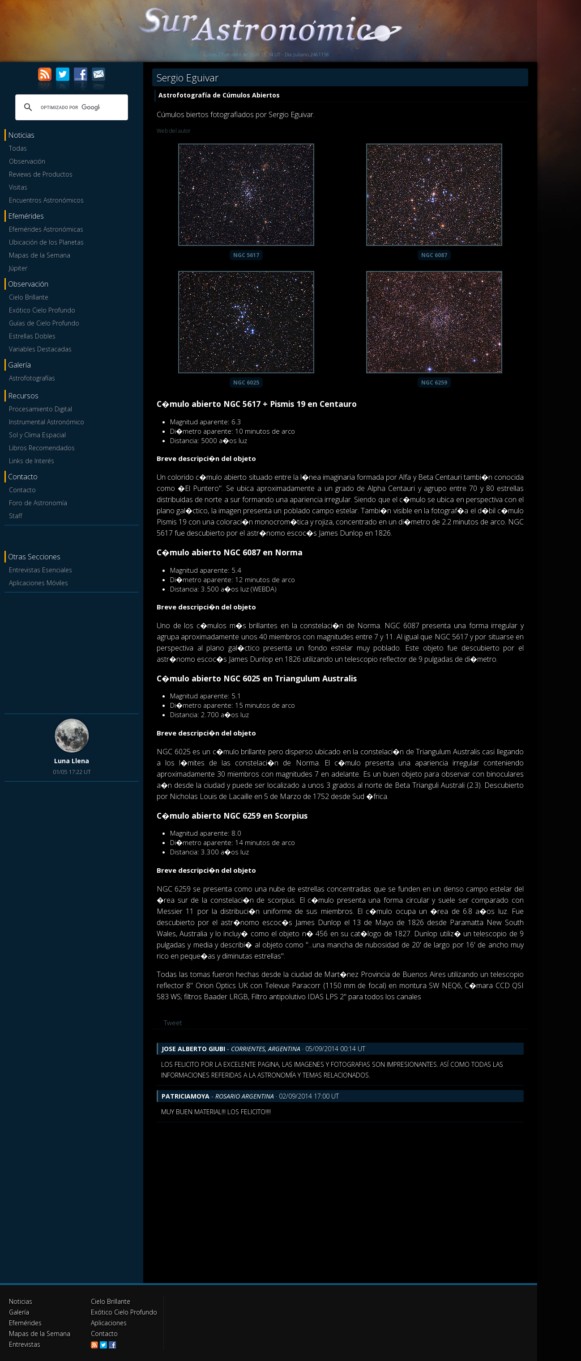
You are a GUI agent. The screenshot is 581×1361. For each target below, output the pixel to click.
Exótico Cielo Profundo (42, 310)
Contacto (22, 490)
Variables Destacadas (40, 349)
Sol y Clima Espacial (37, 435)
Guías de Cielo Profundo (44, 323)
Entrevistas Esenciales (40, 570)
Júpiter (18, 268)
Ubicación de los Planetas (46, 242)
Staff (15, 515)
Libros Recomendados (42, 448)
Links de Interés (31, 460)
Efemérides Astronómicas (46, 229)
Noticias (20, 1301)
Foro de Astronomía (38, 503)
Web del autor (174, 131)
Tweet (173, 1022)
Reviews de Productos (41, 174)
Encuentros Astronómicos (46, 200)
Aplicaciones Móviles (38, 583)
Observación (27, 161)
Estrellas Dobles (32, 336)
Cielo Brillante (28, 297)
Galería (19, 1312)
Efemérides (25, 1323)
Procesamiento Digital (40, 409)
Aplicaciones (109, 1323)
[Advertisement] (71, 651)
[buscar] (70, 107)
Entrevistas (24, 1344)
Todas (18, 148)
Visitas (18, 187)
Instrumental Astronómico (46, 422)
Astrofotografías (32, 378)
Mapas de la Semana (39, 255)
